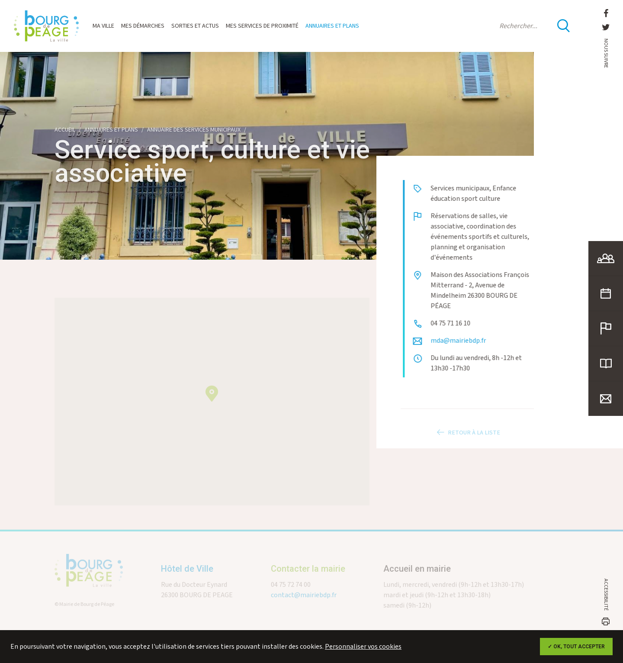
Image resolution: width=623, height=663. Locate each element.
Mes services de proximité (262, 26)
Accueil (65, 130)
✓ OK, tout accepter (576, 647)
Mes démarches (142, 26)
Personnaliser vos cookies (363, 646)
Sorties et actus (195, 26)
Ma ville (103, 26)
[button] (212, 400)
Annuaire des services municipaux (194, 130)
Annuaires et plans (332, 26)
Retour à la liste (467, 439)
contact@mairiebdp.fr (304, 601)
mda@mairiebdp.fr (467, 340)
